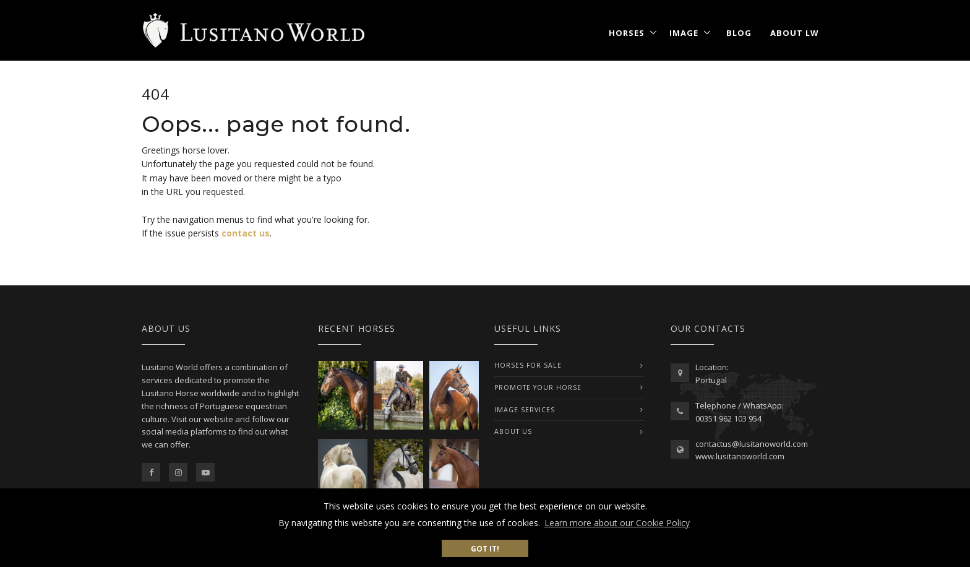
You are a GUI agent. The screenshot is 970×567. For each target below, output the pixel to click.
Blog (739, 32)
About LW (794, 32)
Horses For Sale (528, 365)
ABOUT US (513, 431)
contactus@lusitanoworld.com (751, 443)
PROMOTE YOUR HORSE (538, 387)
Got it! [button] (485, 548)
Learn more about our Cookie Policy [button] (617, 523)
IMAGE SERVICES (524, 409)
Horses (627, 32)
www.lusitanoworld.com (739, 456)
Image (683, 32)
